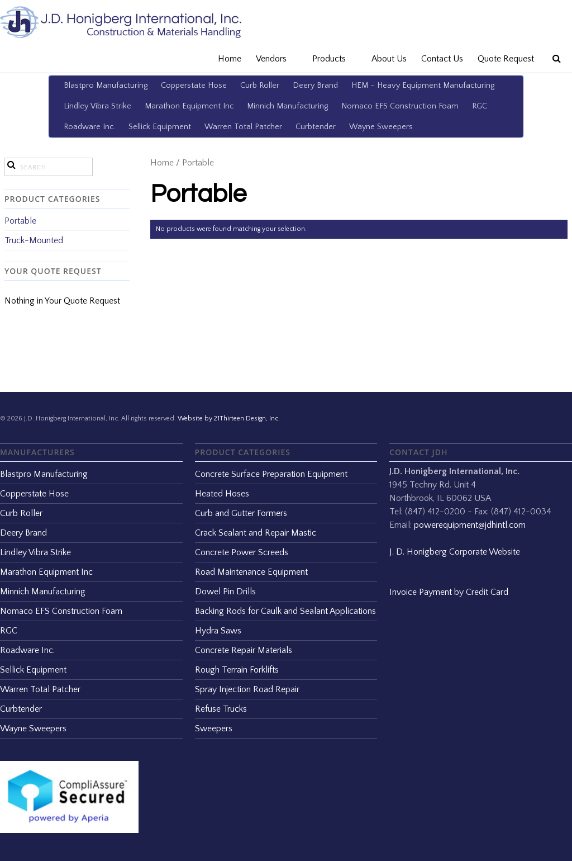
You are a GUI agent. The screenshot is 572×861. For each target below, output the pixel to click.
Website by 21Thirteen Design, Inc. (228, 418)
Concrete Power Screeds (241, 552)
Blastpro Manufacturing (105, 85)
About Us (389, 59)
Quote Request (506, 59)
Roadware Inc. (89, 126)
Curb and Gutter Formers (241, 513)
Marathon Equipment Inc (189, 106)
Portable (20, 221)
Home (229, 59)
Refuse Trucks (221, 709)
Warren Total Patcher (243, 126)
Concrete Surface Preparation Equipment (271, 474)
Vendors (277, 59)
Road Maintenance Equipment (251, 572)
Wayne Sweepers (381, 126)
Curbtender (315, 126)
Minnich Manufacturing (287, 106)
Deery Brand (315, 85)
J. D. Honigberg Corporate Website (454, 552)
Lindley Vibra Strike (97, 106)
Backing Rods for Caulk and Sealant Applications (285, 611)
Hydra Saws (218, 631)
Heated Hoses (222, 494)
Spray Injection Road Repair (247, 689)
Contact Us (442, 59)
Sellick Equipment (159, 126)
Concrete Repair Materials (243, 650)
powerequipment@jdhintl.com (470, 525)
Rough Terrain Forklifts (237, 670)
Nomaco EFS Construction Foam (400, 106)
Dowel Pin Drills (225, 591)
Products (334, 59)
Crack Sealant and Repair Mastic (255, 533)
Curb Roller (259, 85)
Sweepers (213, 728)
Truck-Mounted (33, 240)
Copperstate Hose (194, 85)
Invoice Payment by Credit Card (448, 592)
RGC (479, 106)
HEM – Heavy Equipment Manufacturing (422, 85)
